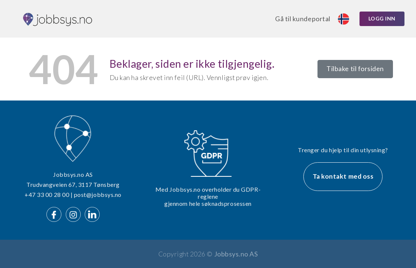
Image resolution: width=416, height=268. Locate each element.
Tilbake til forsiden (355, 69)
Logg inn (382, 18)
